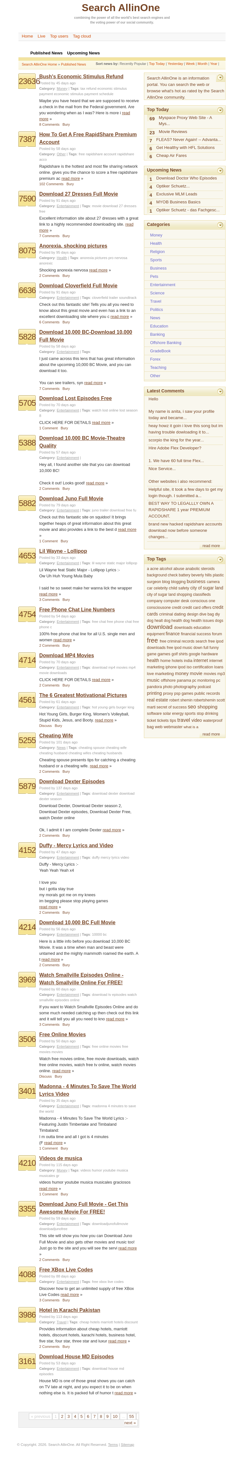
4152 (27, 850)
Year (213, 64)
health (153, 660)
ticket (151, 720)
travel (183, 720)
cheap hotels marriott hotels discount (108, 1322)
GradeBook (160, 350)
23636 (29, 81)
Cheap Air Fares (171, 155)
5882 (27, 503)
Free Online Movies (62, 1034)
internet (200, 660)
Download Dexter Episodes (72, 781)
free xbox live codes (108, 1282)
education (201, 627)
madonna (99, 1106)
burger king (125, 707)
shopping (207, 706)
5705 (27, 403)
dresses (130, 206)
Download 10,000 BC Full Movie (77, 922)
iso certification (199, 667)
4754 (27, 614)
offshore (168, 680)
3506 (27, 1039)
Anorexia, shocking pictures (73, 246)
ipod (182, 667)
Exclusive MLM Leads (176, 194)
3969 (27, 979)
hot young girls (103, 707)
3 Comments (49, 600)
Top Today (157, 64)
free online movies (106, 1046)
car (150, 588)
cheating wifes (80, 753)
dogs (219, 620)
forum (217, 634)
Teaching (158, 367)
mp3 (221, 674)
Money (62, 88)
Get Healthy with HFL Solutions (185, 147)
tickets (163, 720)
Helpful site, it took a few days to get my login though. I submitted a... (186, 492)
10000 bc (99, 934)
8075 (27, 250)
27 (121, 206)
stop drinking (207, 713)
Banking (157, 334)
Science (157, 293)
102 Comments (51, 184)
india (188, 660)
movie (97, 206)
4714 (27, 660)
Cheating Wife (56, 735)
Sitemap (127, 1444)
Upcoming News (164, 169)
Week (190, 64)
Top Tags (156, 558)
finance (173, 633)
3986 (27, 1315)
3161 (27, 1361)
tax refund (88, 88)
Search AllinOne (121, 7)
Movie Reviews (173, 131)
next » (130, 1422)
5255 (27, 740)
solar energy (173, 713)
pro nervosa (117, 258)
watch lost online (105, 410)
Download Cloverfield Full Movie (78, 285)
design (193, 614)
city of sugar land (206, 588)
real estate (157, 699)
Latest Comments (165, 390)
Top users (59, 36)
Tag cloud (82, 36)
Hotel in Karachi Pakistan (69, 1310)
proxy (168, 693)
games (164, 653)
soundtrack (128, 297)
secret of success (172, 707)
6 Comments (49, 322)
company (155, 601)
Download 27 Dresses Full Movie (78, 194)
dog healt (155, 620)
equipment (156, 634)
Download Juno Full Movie (71, 498)
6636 (27, 290)
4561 (27, 700)
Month (202, 64)
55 (131, 1416)
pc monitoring (203, 680)
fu (134, 510)
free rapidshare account (97, 154)
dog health (173, 620)
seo (192, 706)
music (153, 680)
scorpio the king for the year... (176, 440)
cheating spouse (92, 748)
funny (214, 647)
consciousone (159, 607)
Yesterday (175, 64)
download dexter (105, 793)
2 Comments (49, 276)
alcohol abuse (171, 569)
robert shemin (181, 700)
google (194, 654)
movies (57, 1052)
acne (154, 569)
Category (47, 88)
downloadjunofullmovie (110, 1224)
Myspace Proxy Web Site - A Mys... (185, 120)
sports (190, 713)
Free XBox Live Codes (66, 1269)
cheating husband (53, 753)
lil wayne (99, 563)
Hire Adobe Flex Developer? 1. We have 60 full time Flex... (176, 454)
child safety (179, 588)
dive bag (207, 614)
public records (207, 693)
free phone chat (119, 621)
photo (168, 687)
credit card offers (196, 607)
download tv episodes (109, 994)
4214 (27, 927)
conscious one (202, 601)
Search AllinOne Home (39, 64)
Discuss (45, 726)
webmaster (173, 727)
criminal (166, 614)
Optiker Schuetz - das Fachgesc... (188, 210)
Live (41, 36)
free (42, 211)
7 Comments (49, 236)
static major (116, 563)
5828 (27, 336)
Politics (156, 309)
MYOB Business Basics (178, 202)
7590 (27, 198)
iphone (171, 667)
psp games (183, 693)
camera (213, 582)
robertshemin (204, 700)
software (154, 713)
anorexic (46, 263)
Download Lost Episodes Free (75, 398)
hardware (209, 654)
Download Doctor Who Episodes (186, 178)
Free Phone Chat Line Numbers (77, 609)
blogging (178, 582)
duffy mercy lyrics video (110, 857)
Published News (73, 64)
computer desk (176, 601)
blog (166, 581)
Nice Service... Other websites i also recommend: (181, 475)
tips (173, 720)
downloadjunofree (53, 1229)
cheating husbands (107, 753)
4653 (27, 555)
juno (95, 510)
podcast (204, 687)
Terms (113, 1444)
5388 (27, 442)
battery (184, 575)
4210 (27, 1163)
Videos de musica (60, 1158)
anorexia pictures (93, 258)
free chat (99, 621)
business (196, 581)
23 (152, 132)
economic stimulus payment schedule (83, 94)
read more (70, 178)
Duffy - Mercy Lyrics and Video (76, 845)
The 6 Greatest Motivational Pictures (83, 695)
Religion (157, 251)
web (159, 726)
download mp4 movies (110, 667)
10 (115, 1416)
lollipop (131, 563)
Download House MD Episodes (76, 1356)
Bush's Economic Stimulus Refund (81, 76)
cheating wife (116, 748)
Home (27, 36)
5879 (27, 786)
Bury (66, 124)
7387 (27, 139)
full (206, 647)
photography (184, 686)
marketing (164, 673)
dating (180, 614)
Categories (158, 224)
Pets (154, 276)
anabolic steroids (200, 569)
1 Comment (48, 428)
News (61, 748)
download (110, 206)
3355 (27, 1209)
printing (154, 693)
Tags (74, 88)
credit (176, 607)
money (182, 673)
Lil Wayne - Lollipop (63, 551)
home (165, 660)
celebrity (161, 588)
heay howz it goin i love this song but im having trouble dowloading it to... (186, 428)
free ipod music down (185, 647)
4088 (27, 1274)
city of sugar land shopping (169, 594)
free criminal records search (183, 641)
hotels (177, 660)
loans (218, 667)
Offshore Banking (165, 342)
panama (184, 680)
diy (217, 614)
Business (158, 268)
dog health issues (198, 620)
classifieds (202, 594)
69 (152, 118)
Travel (61, 1322)
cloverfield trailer (105, 297)
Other (61, 154)
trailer (104, 510)
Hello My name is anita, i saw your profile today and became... (181, 408)
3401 (27, 1091)
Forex (155, 359)
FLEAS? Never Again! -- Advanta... (188, 139)
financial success (196, 634)
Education (159, 326)
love (150, 674)
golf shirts (180, 654)
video (197, 720)
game (152, 654)
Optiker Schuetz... (173, 186)
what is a (191, 727)
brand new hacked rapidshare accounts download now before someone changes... (185, 530)
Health (62, 258)
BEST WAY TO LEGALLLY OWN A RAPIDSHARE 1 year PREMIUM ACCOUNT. (181, 509)
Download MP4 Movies (66, 655)
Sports (156, 259)
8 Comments (49, 124)
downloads (183, 627)
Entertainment (68, 206)
